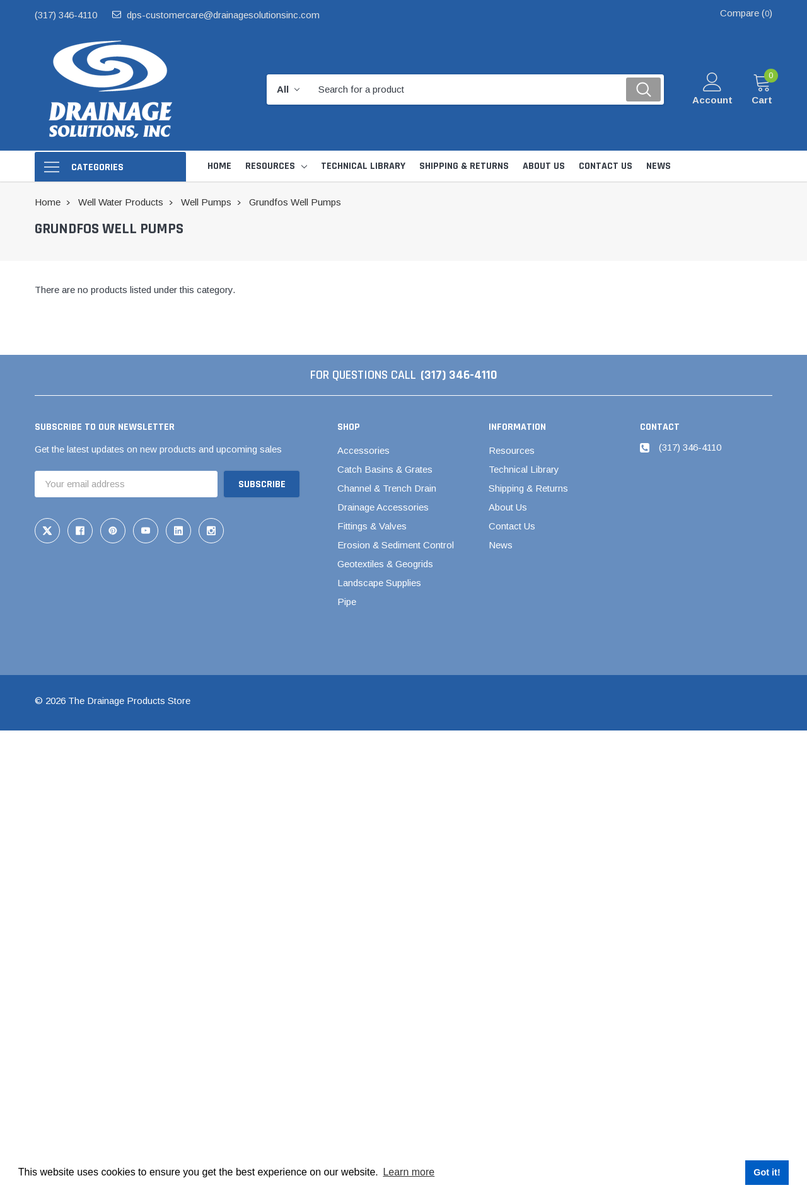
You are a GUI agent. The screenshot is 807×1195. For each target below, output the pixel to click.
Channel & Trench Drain (386, 488)
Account (712, 100)
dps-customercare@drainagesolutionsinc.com (223, 15)
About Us (508, 507)
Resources (270, 166)
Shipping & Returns (528, 488)
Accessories (363, 450)
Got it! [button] (766, 1172)
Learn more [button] (408, 1172)
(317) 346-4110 (66, 15)
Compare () (746, 13)
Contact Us (512, 526)
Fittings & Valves (372, 526)
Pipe (346, 601)
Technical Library (524, 469)
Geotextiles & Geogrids (385, 563)
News (501, 545)
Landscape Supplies (379, 582)
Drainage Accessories (383, 507)
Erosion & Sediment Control (395, 545)
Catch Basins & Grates (385, 469)
